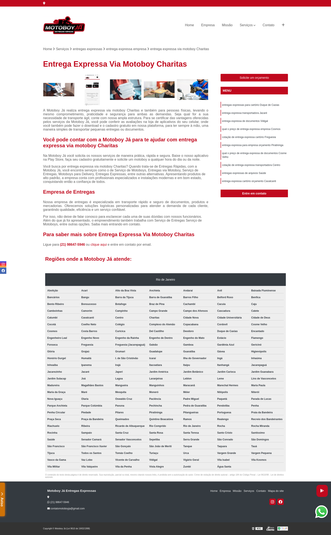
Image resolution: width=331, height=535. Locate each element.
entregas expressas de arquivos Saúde (244, 173)
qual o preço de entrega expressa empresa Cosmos (251, 129)
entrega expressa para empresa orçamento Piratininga (252, 145)
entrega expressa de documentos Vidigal (245, 121)
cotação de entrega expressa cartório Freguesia (249, 137)
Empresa (208, 25)
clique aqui (99, 244)
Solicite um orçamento (254, 77)
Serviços (246, 25)
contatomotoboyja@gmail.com (66, 508)
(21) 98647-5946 (73, 244)
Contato (268, 25)
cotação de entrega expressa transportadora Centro (251, 165)
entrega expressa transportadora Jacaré (244, 113)
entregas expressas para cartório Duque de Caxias (250, 104)
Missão (227, 25)
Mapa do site (276, 490)
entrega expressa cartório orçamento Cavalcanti (249, 181)
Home (189, 25)
